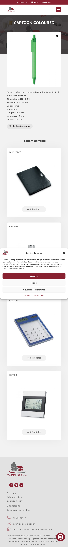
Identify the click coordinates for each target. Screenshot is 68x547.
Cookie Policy (27, 295)
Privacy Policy (39, 295)
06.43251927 (19, 518)
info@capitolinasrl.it (24, 524)
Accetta (34, 276)
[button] (64, 253)
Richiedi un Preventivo (19, 126)
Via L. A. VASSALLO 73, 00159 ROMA (32, 529)
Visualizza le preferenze (34, 290)
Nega (34, 283)
